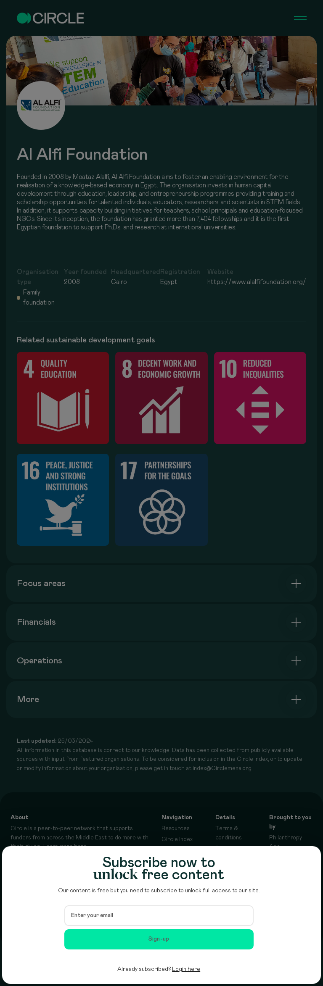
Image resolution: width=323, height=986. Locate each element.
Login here (186, 969)
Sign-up (158, 939)
